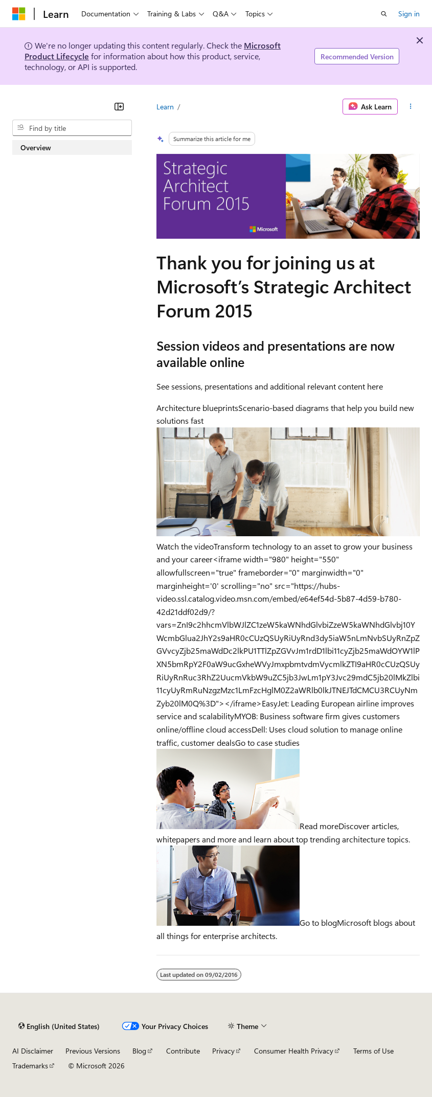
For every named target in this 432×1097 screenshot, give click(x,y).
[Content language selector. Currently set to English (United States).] (59, 1026)
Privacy (223, 1051)
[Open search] (384, 14)
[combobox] (72, 128)
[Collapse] (119, 106)
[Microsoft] (19, 13)
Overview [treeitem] (35, 147)
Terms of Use (373, 1051)
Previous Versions (92, 1051)
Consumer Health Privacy (293, 1051)
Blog (139, 1051)
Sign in (409, 13)
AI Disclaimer (32, 1051)
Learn (165, 106)
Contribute (183, 1051)
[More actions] (411, 107)
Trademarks (30, 1065)
